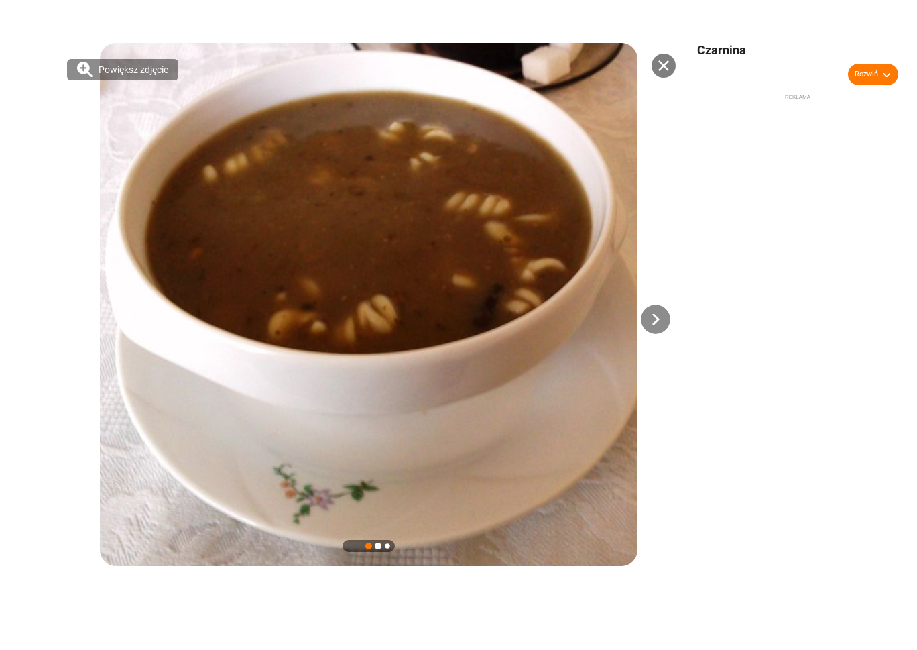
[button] (655, 319)
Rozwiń (866, 74)
